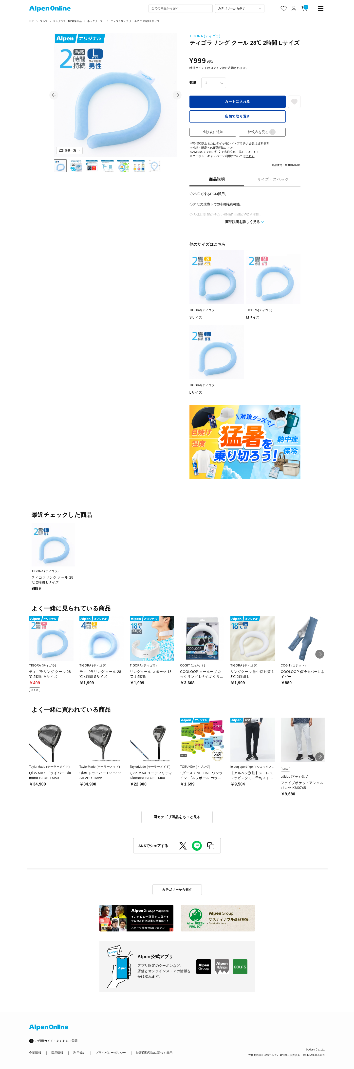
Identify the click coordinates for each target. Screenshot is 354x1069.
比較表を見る (262, 132)
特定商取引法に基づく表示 (154, 1052)
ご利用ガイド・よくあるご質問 (56, 1041)
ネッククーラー (96, 21)
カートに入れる (237, 101)
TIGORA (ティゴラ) (205, 36)
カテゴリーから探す (177, 889)
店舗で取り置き (237, 116)
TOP (31, 21)
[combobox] (181, 8)
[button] (53, 95)
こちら (229, 147)
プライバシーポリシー (110, 1052)
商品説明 (217, 179)
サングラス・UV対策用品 (67, 21)
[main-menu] (320, 8)
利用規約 (79, 1052)
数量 (192, 82)
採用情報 (57, 1052)
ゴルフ (43, 21)
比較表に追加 (213, 132)
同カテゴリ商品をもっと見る (177, 817)
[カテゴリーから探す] (239, 8)
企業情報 (35, 1052)
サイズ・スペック (273, 179)
